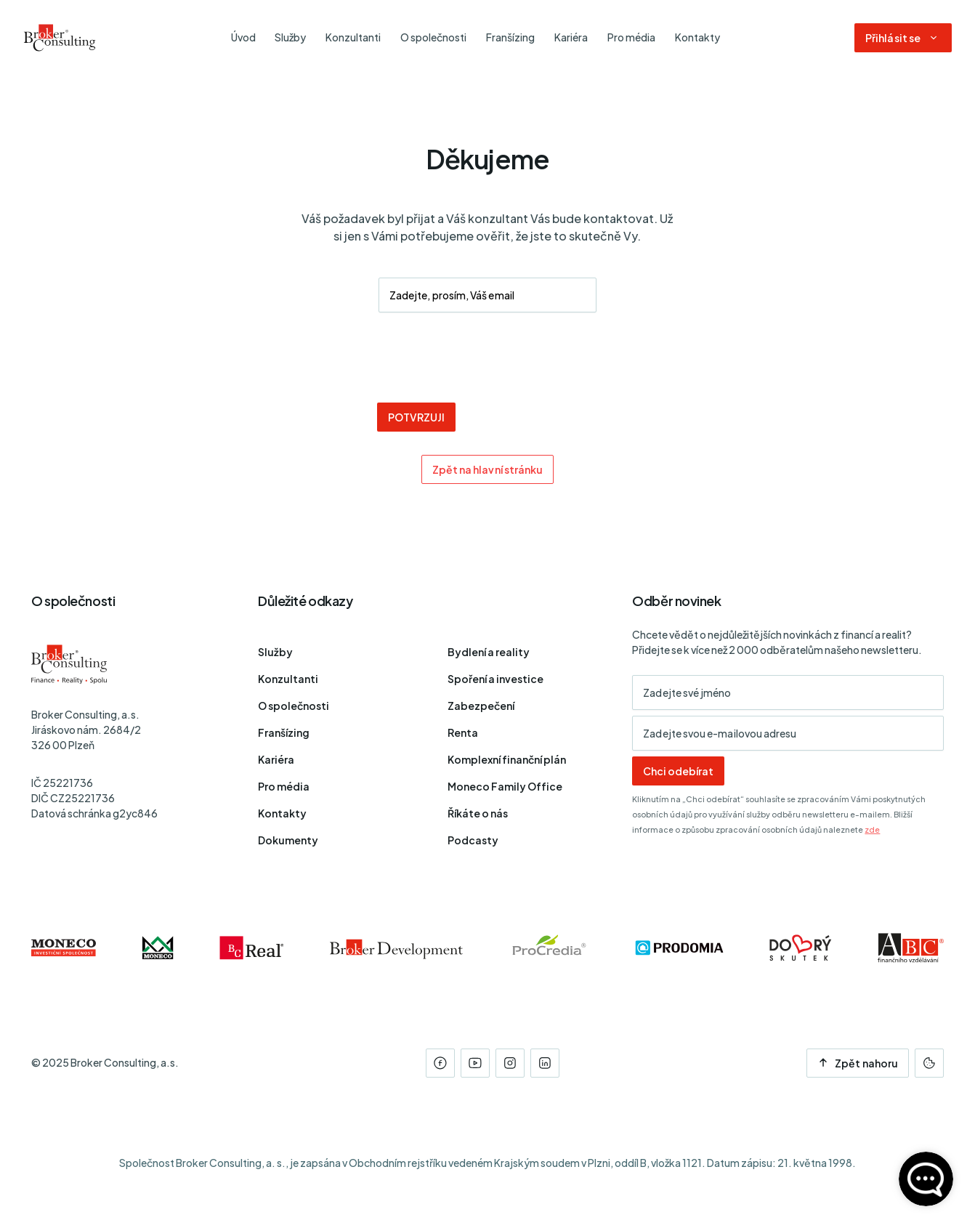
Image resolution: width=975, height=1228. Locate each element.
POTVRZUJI (416, 417)
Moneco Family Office (505, 786)
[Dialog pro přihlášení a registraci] (903, 37)
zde (872, 829)
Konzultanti (288, 678)
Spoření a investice (495, 678)
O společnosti (293, 705)
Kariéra (276, 759)
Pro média (284, 786)
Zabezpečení (481, 705)
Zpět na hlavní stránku (487, 469)
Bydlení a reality (489, 651)
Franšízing (284, 732)
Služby (275, 651)
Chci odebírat (678, 770)
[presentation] (487, 357)
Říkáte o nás (478, 813)
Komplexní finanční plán (507, 759)
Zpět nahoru (857, 1063)
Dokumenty (288, 840)
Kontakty (282, 813)
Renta (463, 732)
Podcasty (473, 840)
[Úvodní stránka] (59, 37)
